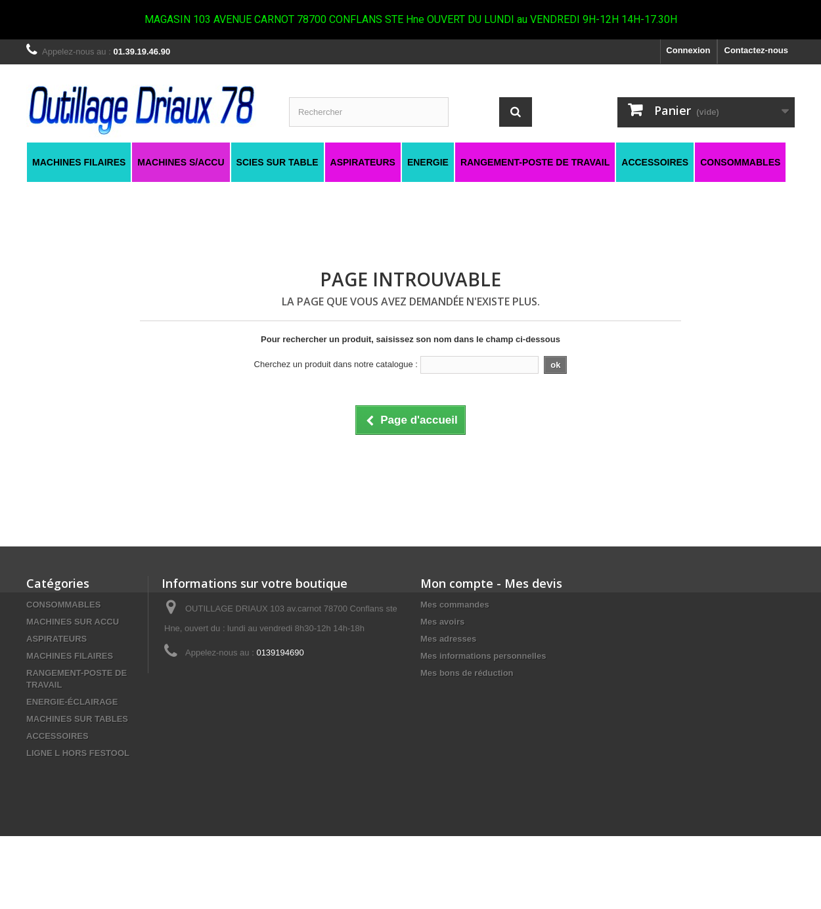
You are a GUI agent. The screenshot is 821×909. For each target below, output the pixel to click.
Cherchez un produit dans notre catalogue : (336, 364)
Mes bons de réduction (467, 673)
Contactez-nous (756, 50)
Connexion (688, 50)
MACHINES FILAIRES (69, 656)
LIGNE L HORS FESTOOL (77, 753)
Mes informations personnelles (483, 656)
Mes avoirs (442, 622)
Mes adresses (448, 639)
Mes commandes (454, 605)
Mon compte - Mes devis (491, 583)
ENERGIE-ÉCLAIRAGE (72, 702)
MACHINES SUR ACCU (72, 622)
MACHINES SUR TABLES (77, 719)
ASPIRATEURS (56, 639)
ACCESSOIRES (57, 736)
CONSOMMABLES (63, 605)
